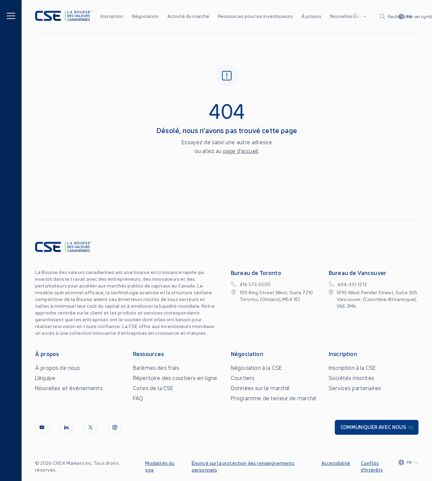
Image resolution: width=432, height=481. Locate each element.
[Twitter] (90, 427)
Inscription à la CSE (352, 367)
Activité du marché (188, 15)
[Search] (346, 16)
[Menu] (11, 15)
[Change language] (413, 16)
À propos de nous (57, 367)
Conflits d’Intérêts (372, 466)
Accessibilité (335, 462)
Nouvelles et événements (69, 387)
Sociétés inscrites (351, 377)
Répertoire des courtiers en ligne (175, 377)
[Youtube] (42, 427)
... (286, 15)
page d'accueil (240, 150)
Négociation (145, 15)
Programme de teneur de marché (274, 398)
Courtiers (242, 377)
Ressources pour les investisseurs (255, 15)
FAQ (138, 398)
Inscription (112, 15)
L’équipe (45, 377)
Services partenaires (355, 387)
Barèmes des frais (156, 367)
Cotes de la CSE (153, 387)
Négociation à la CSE (256, 367)
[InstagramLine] (115, 427)
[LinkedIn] (66, 427)
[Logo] (63, 16)
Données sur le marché (260, 387)
